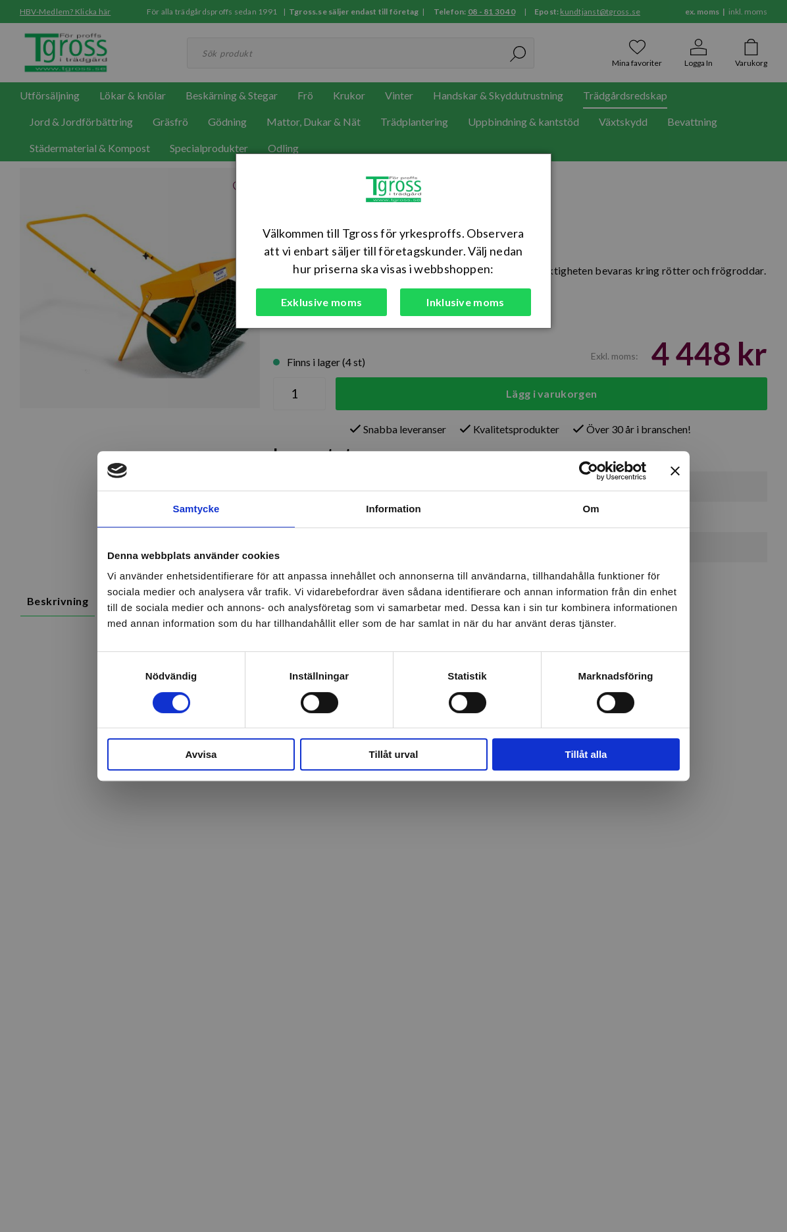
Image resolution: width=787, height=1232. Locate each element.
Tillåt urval (394, 754)
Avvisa (201, 754)
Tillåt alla (586, 754)
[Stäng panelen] (675, 470)
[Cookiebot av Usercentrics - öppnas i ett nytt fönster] (588, 471)
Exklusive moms (321, 302)
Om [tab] (590, 508)
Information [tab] (393, 508)
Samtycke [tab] (196, 508)
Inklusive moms (465, 302)
